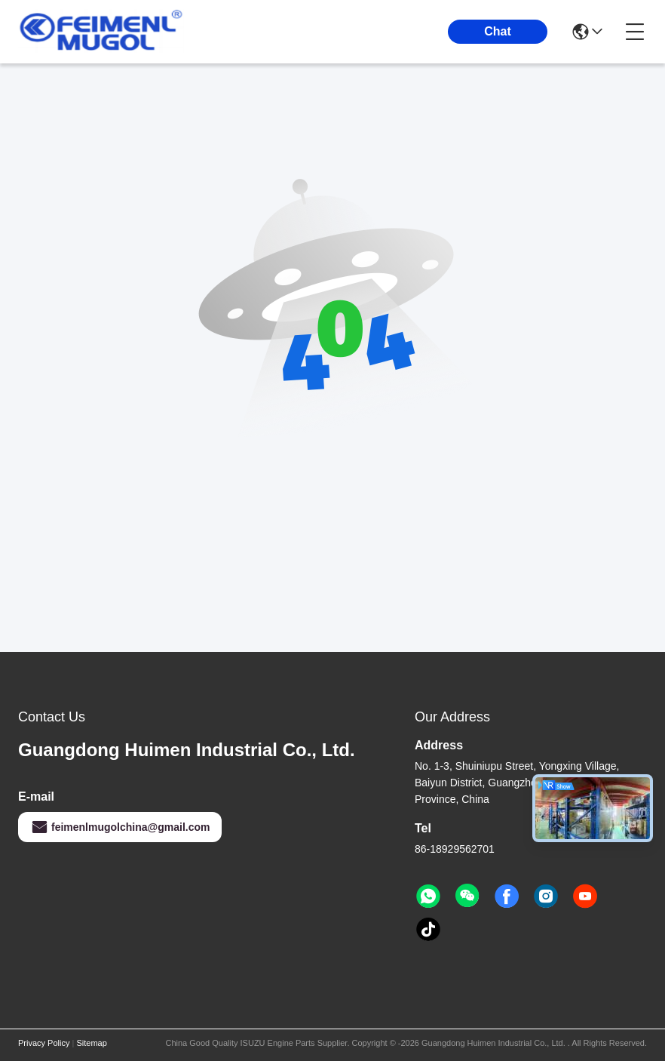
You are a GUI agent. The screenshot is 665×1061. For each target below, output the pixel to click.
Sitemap (91, 1042)
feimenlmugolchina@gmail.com (120, 827)
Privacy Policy (43, 1042)
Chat (497, 31)
